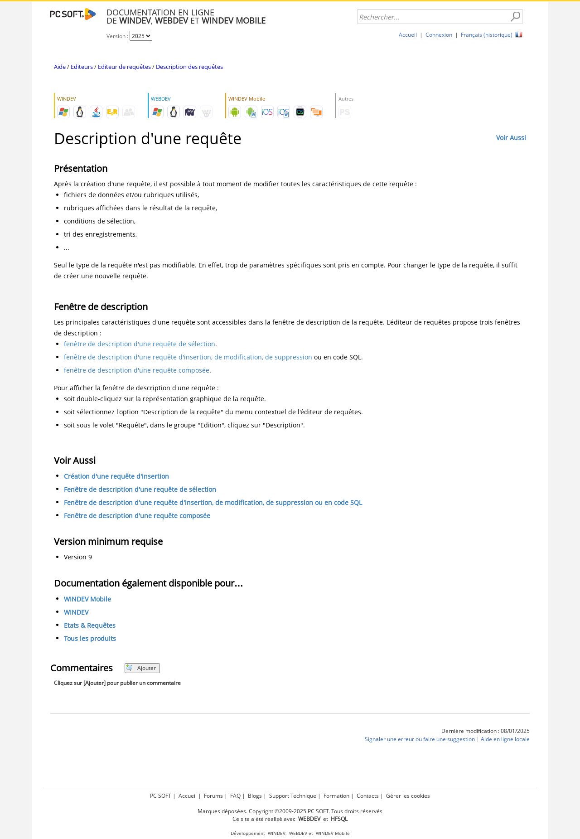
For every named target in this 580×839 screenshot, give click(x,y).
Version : (118, 36)
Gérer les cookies (408, 796)
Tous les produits (90, 638)
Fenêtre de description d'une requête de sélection (140, 489)
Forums (213, 796)
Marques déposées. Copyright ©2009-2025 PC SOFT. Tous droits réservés (290, 811)
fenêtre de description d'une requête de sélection (139, 343)
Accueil (408, 35)
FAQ (235, 796)
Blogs (255, 796)
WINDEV (76, 612)
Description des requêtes (189, 67)
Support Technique (292, 796)
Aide (60, 67)
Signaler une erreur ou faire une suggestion (420, 739)
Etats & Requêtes (90, 625)
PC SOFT (160, 796)
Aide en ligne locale (505, 739)
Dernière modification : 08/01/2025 (485, 731)
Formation (336, 796)
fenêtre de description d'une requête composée (136, 370)
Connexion (438, 35)
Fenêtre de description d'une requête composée (137, 515)
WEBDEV (298, 833)
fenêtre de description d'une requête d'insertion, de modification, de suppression (188, 357)
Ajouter (141, 668)
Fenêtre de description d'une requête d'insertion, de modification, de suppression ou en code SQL (213, 502)
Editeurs (82, 67)
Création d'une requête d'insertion (116, 476)
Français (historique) (486, 35)
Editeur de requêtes (124, 67)
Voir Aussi (511, 137)
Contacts (368, 796)
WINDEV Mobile (87, 599)
